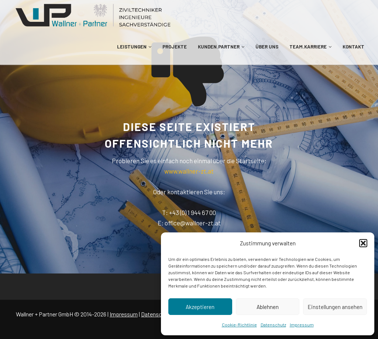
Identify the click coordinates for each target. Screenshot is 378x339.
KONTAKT (353, 47)
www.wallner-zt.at (189, 171)
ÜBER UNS (266, 47)
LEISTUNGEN (134, 47)
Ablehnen (268, 306)
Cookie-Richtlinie (239, 324)
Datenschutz (273, 324)
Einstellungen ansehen (334, 306)
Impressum (302, 324)
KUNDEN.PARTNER (221, 47)
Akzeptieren (200, 306)
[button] (363, 243)
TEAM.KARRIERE (310, 47)
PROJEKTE (174, 47)
